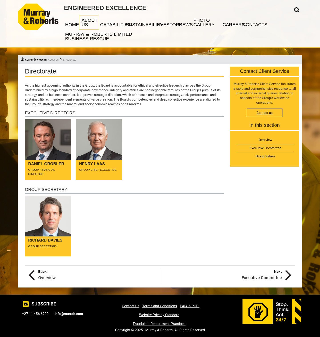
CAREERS (231, 24)
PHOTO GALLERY (204, 22)
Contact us (264, 113)
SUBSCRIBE (44, 304)
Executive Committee (265, 148)
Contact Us (131, 306)
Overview (265, 140)
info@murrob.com (69, 314)
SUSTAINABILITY (140, 24)
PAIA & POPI (190, 306)
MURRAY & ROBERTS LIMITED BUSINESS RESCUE (98, 36)
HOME (71, 24)
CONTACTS (252, 24)
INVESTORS (167, 24)
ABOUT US (90, 22)
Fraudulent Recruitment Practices (159, 324)
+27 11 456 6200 (35, 314)
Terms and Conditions (159, 306)
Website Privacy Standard (159, 315)
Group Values (265, 156)
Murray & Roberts (41, 10)
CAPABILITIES (112, 24)
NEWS (185, 24)
